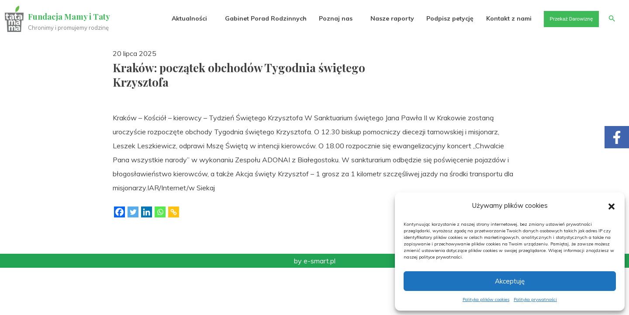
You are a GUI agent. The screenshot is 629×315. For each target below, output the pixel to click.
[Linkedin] (146, 212)
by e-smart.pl (314, 260)
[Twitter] (133, 212)
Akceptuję (510, 281)
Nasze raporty (379, 18)
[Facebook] (119, 212)
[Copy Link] (174, 212)
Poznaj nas (322, 18)
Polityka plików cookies (486, 299)
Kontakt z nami (496, 18)
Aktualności (175, 18)
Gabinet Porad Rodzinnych (252, 18)
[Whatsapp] (160, 212)
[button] (611, 205)
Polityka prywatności (535, 299)
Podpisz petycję (437, 18)
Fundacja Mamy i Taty (71, 16)
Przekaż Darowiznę (564, 18)
